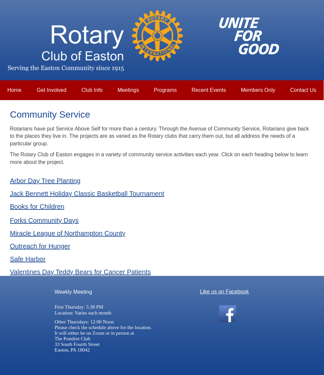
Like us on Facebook (224, 291)
